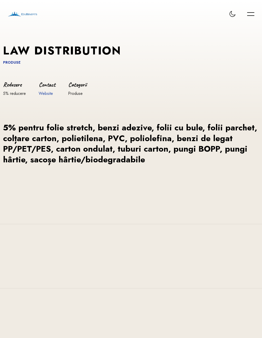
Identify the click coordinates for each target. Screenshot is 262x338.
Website (46, 93)
